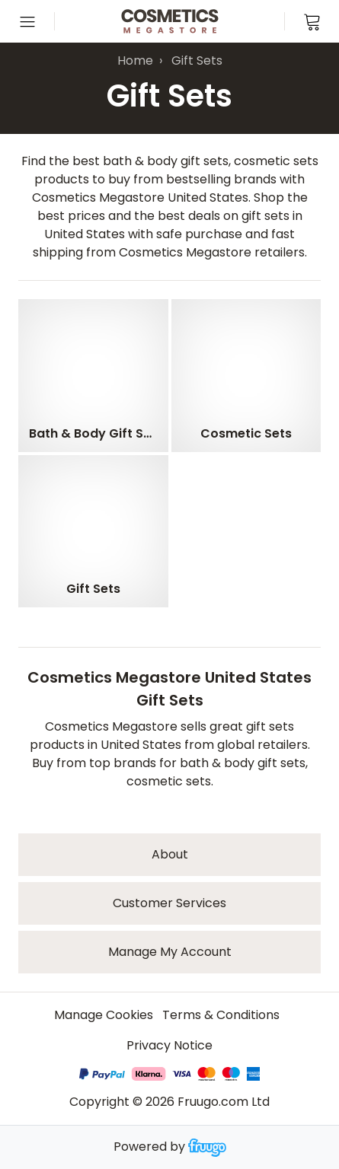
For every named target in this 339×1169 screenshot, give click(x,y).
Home (135, 60)
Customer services (169, 903)
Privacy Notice (169, 1045)
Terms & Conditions (221, 1015)
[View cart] (311, 21)
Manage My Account (170, 951)
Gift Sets (196, 60)
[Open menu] (27, 21)
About (170, 854)
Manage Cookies (103, 1015)
